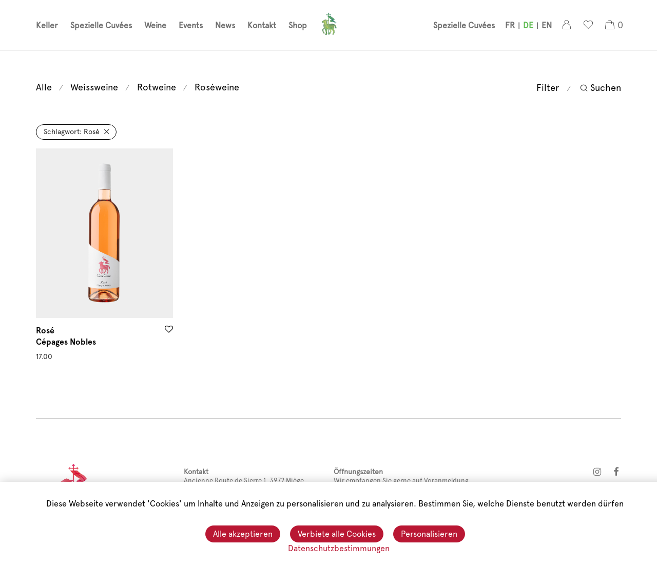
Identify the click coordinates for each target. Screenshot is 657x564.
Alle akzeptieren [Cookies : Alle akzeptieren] (243, 534)
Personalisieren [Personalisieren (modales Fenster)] (429, 534)
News (225, 26)
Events (191, 26)
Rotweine (156, 87)
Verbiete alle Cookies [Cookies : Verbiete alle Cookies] (337, 534)
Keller (47, 26)
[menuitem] (510, 26)
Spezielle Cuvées (101, 26)
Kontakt (261, 26)
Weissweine (94, 87)
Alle (44, 87)
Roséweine (217, 87)
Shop (297, 26)
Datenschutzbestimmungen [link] (339, 548)
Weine (155, 26)
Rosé (72, 131)
